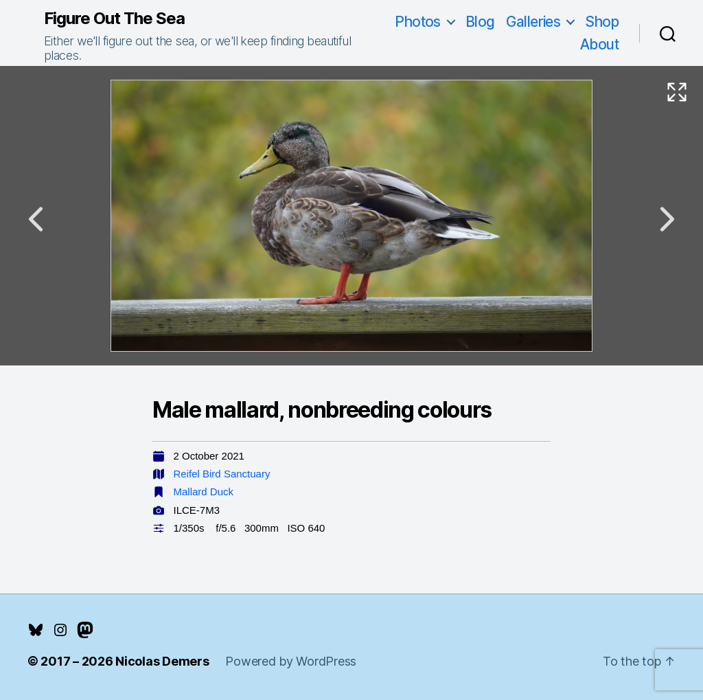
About (599, 44)
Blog (480, 21)
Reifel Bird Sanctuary (222, 473)
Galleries (533, 21)
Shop (602, 21)
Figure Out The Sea (114, 18)
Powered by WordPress (290, 661)
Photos (418, 21)
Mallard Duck (204, 491)
